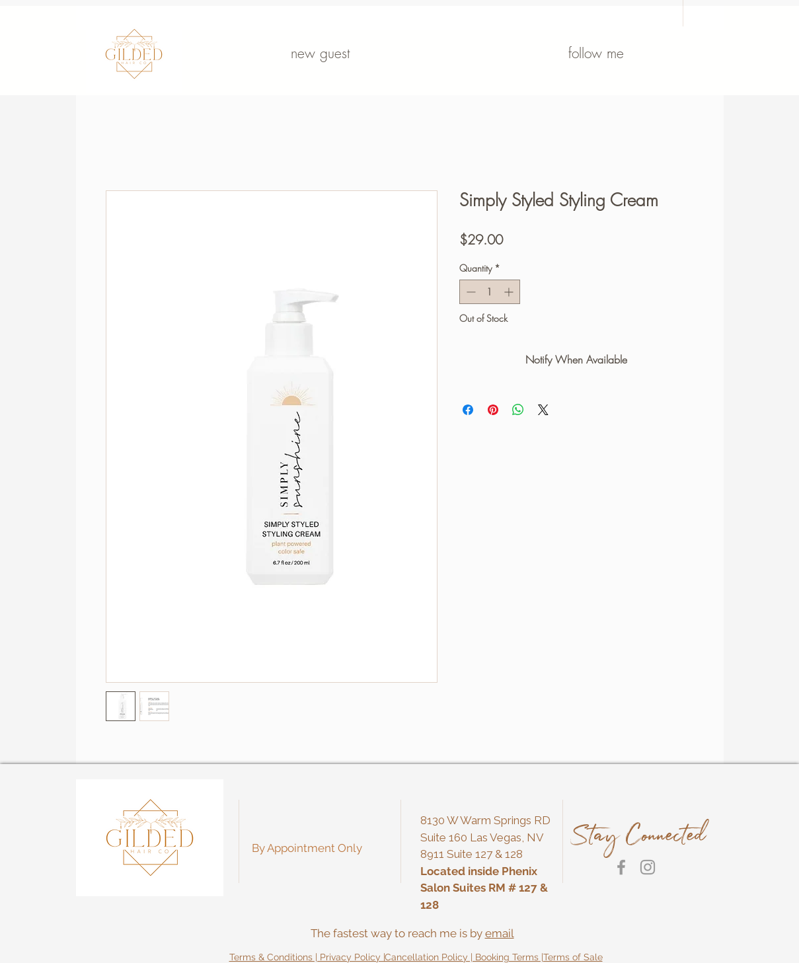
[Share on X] (543, 410)
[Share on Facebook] (468, 410)
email (499, 933)
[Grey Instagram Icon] (648, 867)
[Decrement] (469, 291)
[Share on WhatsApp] (518, 410)
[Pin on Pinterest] (493, 410)
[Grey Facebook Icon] (621, 867)
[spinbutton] (490, 291)
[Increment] (510, 291)
